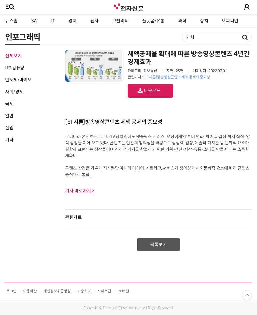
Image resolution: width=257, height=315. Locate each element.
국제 (9, 104)
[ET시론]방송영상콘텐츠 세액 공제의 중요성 (176, 77)
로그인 (11, 291)
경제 (72, 21)
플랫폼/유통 (153, 21)
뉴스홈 (11, 21)
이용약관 (30, 291)
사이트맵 (104, 291)
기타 (9, 140)
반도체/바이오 (18, 80)
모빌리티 (120, 21)
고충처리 (84, 291)
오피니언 (230, 21)
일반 (9, 116)
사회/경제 (14, 92)
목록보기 (158, 244)
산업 (9, 128)
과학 (182, 21)
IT (53, 21)
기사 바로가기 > (79, 191)
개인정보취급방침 (57, 291)
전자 (94, 21)
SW (34, 21)
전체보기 (13, 56)
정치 (204, 21)
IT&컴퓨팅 (14, 68)
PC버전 (123, 291)
